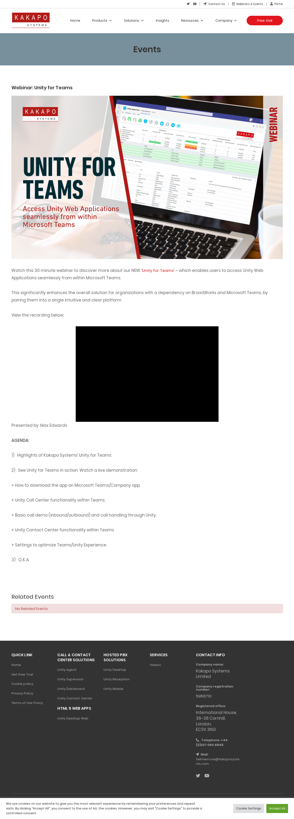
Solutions (134, 20)
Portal (276, 4)
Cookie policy (22, 683)
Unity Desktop (115, 669)
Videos (155, 664)
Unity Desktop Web (72, 718)
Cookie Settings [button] (248, 808)
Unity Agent (66, 669)
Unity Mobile (113, 688)
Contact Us (212, 4)
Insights (162, 20)
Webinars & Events (246, 4)
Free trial (264, 20)
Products (102, 20)
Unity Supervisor (70, 679)
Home (75, 20)
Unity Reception (117, 679)
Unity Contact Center (74, 698)
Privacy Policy (22, 693)
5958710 (204, 696)
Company (226, 20)
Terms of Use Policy (27, 702)
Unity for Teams (158, 270)
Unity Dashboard (71, 688)
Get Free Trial (22, 674)
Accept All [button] (277, 808)
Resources (192, 20)
